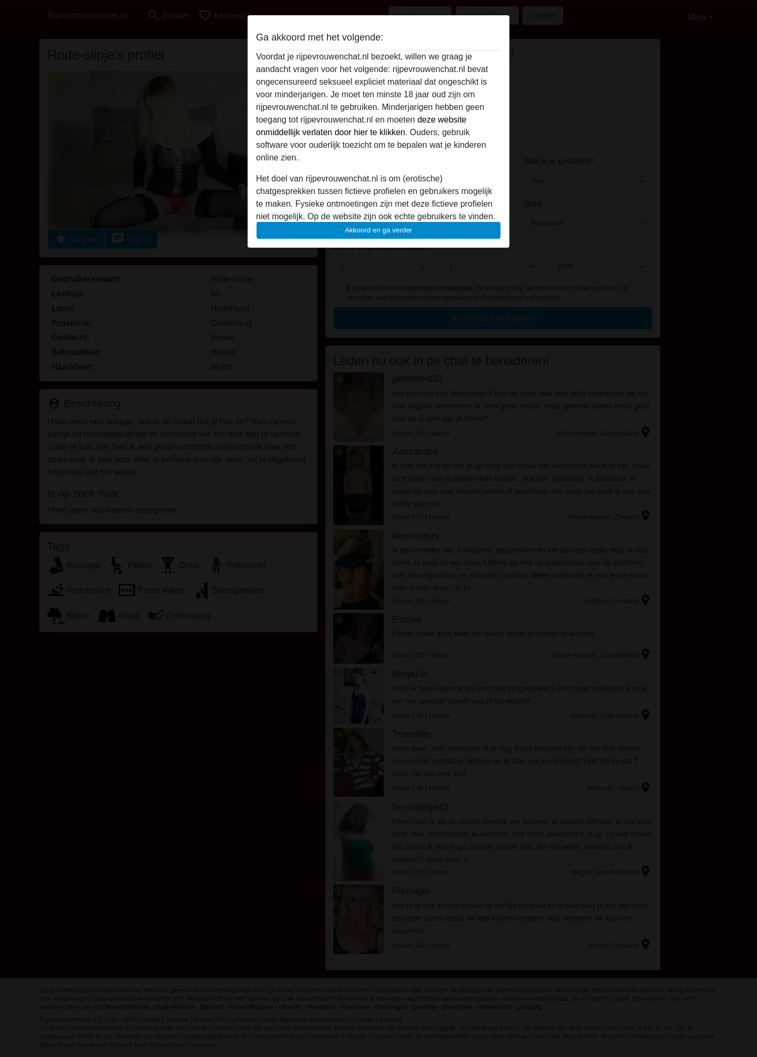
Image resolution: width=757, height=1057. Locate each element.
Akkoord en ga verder (378, 230)
